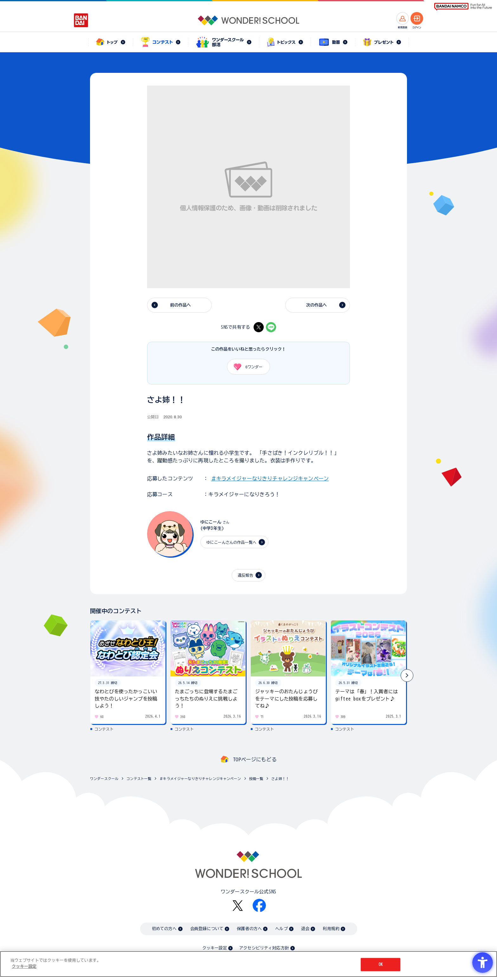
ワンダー (245, 366)
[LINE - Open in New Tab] (271, 327)
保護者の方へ (249, 929)
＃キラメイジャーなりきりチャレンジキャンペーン (270, 478)
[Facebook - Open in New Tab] (259, 905)
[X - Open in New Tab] (259, 327)
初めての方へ (164, 929)
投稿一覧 (256, 778)
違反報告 (245, 575)
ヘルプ (281, 929)
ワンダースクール (104, 778)
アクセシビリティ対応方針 (264, 948)
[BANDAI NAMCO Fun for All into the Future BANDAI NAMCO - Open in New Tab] (463, 7)
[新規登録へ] (402, 18)
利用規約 (331, 929)
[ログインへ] (416, 18)
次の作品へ (316, 305)
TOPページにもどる (255, 759)
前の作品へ (180, 305)
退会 (305, 929)
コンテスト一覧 (138, 778)
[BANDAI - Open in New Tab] (81, 20)
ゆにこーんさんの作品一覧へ (231, 542)
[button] (407, 675)
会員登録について (206, 929)
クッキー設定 (214, 948)
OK (380, 964)
